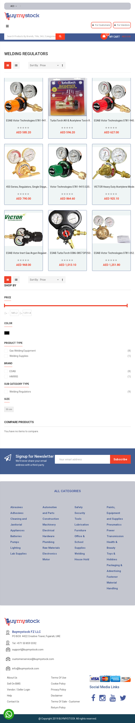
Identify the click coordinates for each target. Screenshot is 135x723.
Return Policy (58, 707)
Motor (46, 559)
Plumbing (48, 542)
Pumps (14, 542)
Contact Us (13, 701)
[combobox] (34, 36)
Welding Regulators (70, 391)
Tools (78, 518)
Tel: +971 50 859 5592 (24, 643)
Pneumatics (114, 524)
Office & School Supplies (80, 542)
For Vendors (123, 25)
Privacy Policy (58, 689)
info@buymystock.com (25, 668)
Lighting (15, 547)
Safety (79, 507)
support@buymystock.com (27, 649)
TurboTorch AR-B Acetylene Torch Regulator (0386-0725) (82, 120)
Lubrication (82, 524)
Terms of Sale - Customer (65, 701)
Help (9, 695)
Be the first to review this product (23, 128)
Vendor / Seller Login (18, 689)
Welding (80, 553)
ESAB (70, 371)
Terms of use (58, 677)
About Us (12, 677)
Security (80, 513)
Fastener (112, 576)
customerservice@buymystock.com (33, 659)
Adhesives (16, 513)
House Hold (82, 559)
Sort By (34, 65)
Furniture (80, 530)
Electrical (48, 530)
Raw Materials (51, 547)
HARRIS (70, 376)
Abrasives (16, 507)
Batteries (16, 536)
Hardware (48, 536)
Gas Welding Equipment (70, 350)
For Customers (102, 25)
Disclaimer (57, 695)
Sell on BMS (14, 683)
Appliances (17, 530)
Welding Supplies (70, 356)
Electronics (50, 553)
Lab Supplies (18, 553)
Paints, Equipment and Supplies (115, 513)
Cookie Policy (58, 683)
